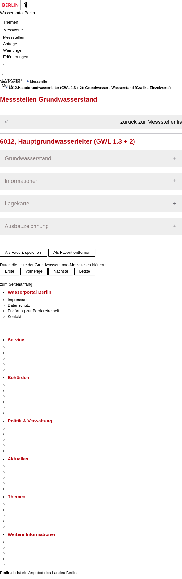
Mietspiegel (18, 521)
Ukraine (15, 483)
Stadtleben (17, 558)
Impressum (17, 299)
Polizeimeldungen (23, 472)
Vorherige (34, 271)
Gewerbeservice (22, 369)
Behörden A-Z (20, 385)
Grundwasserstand (28, 158)
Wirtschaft (17, 553)
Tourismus (17, 547)
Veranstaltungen (22, 477)
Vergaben (16, 450)
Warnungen (13, 50)
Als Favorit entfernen (71, 252)
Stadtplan (16, 564)
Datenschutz (19, 305)
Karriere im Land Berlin (28, 434)
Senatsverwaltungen (26, 390)
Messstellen (13, 37)
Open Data (17, 445)
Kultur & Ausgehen (24, 542)
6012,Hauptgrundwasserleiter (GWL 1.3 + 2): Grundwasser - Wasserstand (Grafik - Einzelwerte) (90, 87)
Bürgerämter (19, 402)
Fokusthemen (20, 504)
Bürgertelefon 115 (23, 358)
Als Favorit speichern (23, 252)
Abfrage (10, 43)
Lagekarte (17, 204)
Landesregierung (23, 428)
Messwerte (13, 30)
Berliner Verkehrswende (29, 510)
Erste (9, 271)
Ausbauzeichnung (27, 226)
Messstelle (38, 81)
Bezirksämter (19, 396)
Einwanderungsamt (25, 413)
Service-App (19, 347)
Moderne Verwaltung (26, 515)
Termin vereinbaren (25, 353)
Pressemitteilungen (25, 466)
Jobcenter (16, 407)
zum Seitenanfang (16, 284)
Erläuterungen (15, 56)
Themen (10, 22)
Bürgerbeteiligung (23, 439)
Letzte (84, 271)
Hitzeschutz (18, 488)
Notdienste (17, 364)
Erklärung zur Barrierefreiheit (33, 311)
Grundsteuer (19, 526)
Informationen (22, 181)
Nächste (60, 271)
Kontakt (14, 316)
